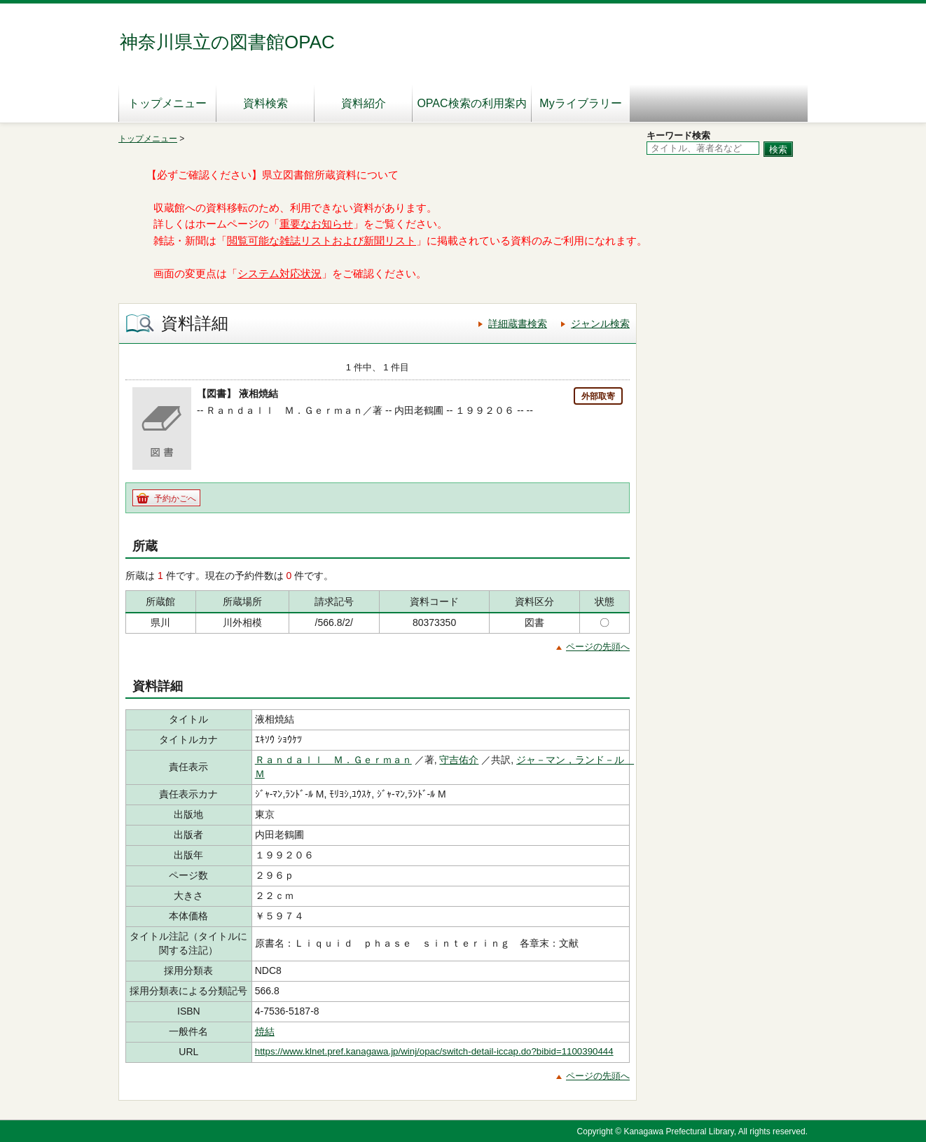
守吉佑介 (458, 759)
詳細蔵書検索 (517, 323)
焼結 (265, 1031)
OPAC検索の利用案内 (471, 103)
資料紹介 (363, 103)
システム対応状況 (279, 273)
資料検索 (265, 103)
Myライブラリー (580, 103)
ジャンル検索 (600, 323)
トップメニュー (167, 103)
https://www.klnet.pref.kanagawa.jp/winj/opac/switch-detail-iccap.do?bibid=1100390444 (434, 1051)
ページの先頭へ (598, 646)
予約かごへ (175, 498)
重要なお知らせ (316, 224)
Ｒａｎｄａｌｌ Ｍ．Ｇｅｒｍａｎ (333, 759)
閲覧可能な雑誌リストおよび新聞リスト (321, 240)
